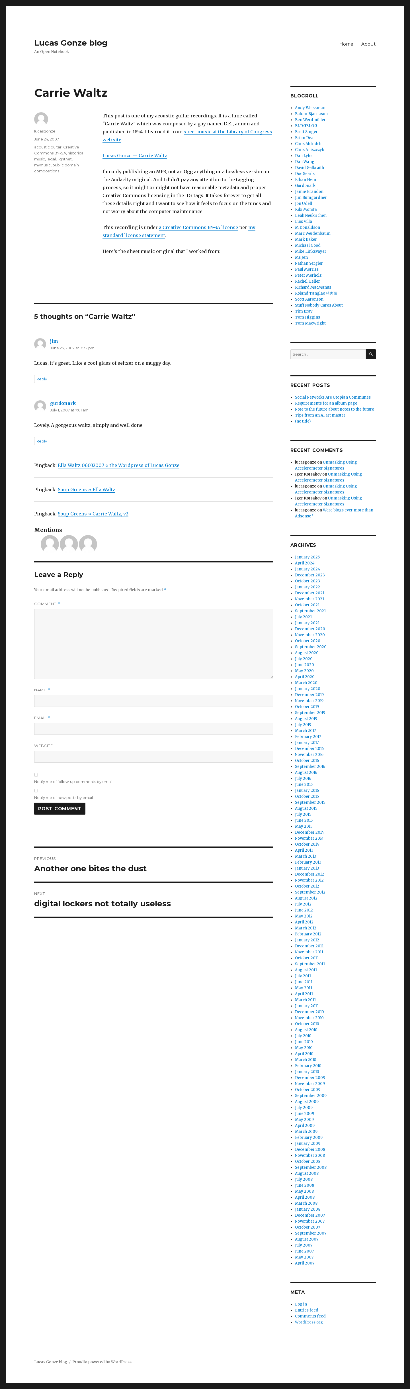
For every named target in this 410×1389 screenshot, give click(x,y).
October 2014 (307, 844)
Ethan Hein (305, 179)
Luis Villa (303, 221)
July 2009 (304, 1107)
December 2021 (309, 593)
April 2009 (305, 1125)
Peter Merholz (308, 275)
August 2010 (306, 1029)
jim (54, 341)
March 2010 (305, 1059)
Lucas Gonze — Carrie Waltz (134, 155)
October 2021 (307, 605)
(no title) (303, 421)
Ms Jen (301, 257)
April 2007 (304, 1263)
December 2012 (309, 874)
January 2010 (307, 1071)
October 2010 (307, 1023)
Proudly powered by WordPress (102, 1362)
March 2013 (305, 856)
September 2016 (310, 766)
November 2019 (309, 700)
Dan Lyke (304, 155)
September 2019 (310, 712)
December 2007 (310, 1215)
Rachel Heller (307, 281)
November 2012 (309, 880)
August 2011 (306, 970)
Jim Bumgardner (311, 197)
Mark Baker (306, 239)
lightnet (65, 159)
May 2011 (303, 988)
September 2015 (310, 802)
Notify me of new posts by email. (64, 797)
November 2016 (309, 754)
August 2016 (306, 772)
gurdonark (63, 403)
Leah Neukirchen (311, 215)
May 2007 (304, 1257)
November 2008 (310, 1155)
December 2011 (309, 946)
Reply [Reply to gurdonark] (41, 441)
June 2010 (304, 1041)
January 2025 (307, 557)
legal (51, 159)
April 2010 (304, 1053)
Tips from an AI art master (320, 415)
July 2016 (303, 778)
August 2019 (306, 718)
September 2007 (310, 1233)
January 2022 (307, 587)
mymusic (42, 165)
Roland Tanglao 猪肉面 (316, 293)
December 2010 (309, 1011)
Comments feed (310, 1316)
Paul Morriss (307, 269)
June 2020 (304, 664)
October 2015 (307, 796)
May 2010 (304, 1047)
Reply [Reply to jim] (41, 379)
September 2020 (311, 646)
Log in (301, 1304)
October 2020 (307, 641)
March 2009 (306, 1131)
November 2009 (310, 1083)
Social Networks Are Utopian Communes (333, 397)
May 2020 (304, 670)
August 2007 (306, 1239)
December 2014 (309, 832)
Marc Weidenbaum (313, 233)
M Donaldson (307, 227)
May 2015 (303, 826)
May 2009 (304, 1119)
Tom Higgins (307, 317)
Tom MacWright (310, 323)
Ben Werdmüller (310, 119)
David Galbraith (309, 167)
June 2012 (304, 910)
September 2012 (310, 892)
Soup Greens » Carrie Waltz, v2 (93, 514)
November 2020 (310, 635)
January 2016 (307, 790)
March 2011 (305, 1000)
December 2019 (309, 694)
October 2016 (307, 760)
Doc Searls (305, 173)
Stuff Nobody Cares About (319, 305)
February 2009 (309, 1137)
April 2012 (304, 922)
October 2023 (307, 581)
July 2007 (303, 1245)
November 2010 (309, 1017)
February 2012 (308, 934)
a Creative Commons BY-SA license (198, 227)
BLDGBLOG (306, 125)
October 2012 (307, 886)
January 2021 (307, 623)
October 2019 (307, 706)
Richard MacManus (313, 287)
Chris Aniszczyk (309, 149)
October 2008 (307, 1161)
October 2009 (307, 1089)
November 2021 (309, 599)
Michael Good (308, 245)
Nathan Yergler (309, 263)
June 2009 (304, 1113)
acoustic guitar (48, 147)
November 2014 (309, 838)
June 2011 (303, 982)
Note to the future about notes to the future (334, 409)
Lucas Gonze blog (71, 43)
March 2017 (305, 730)
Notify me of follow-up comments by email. (73, 781)
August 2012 (306, 898)
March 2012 (305, 928)
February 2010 (308, 1065)
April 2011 (304, 994)
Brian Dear (305, 137)
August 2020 (307, 652)
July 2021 (303, 617)
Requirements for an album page (326, 403)
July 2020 (304, 658)
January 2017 (307, 742)
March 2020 (306, 682)
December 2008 (310, 1149)
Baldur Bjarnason (311, 113)
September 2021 (310, 611)
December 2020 (310, 629)
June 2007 (304, 1251)
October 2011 (307, 958)
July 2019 (303, 724)
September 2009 (311, 1095)
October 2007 (307, 1227)
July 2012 (303, 904)
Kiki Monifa (306, 209)
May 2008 (304, 1191)
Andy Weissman (310, 107)
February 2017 (308, 736)
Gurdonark (305, 185)
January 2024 (307, 569)
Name (42, 690)
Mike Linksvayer (310, 251)
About (368, 44)
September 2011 (310, 964)
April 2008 (305, 1197)
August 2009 (307, 1101)
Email (42, 717)
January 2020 (307, 688)
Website (43, 745)
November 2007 (310, 1221)
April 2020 (305, 676)
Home (346, 44)
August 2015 (306, 808)
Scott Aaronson (309, 299)
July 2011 (303, 976)
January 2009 (307, 1143)
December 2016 (309, 748)
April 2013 (304, 850)
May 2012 (304, 916)
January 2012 (307, 940)
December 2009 (310, 1077)
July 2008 (304, 1179)
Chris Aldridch (308, 143)
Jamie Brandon (309, 191)
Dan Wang (304, 161)
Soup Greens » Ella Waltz (86, 489)
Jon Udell (303, 203)
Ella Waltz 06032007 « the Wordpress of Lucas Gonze (118, 465)
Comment (47, 603)
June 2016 (304, 784)
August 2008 (307, 1173)
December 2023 (310, 575)
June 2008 (304, 1185)
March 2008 (306, 1203)
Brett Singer (306, 131)
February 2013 (308, 862)
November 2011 (309, 952)
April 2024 (305, 563)
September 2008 (311, 1167)
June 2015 (304, 820)
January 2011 (307, 1005)
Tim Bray (304, 311)
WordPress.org (309, 1322)
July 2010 (303, 1035)
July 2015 (303, 814)
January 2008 (307, 1209)
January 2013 (307, 868)
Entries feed (306, 1310)
